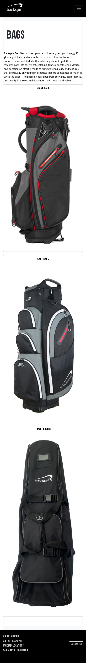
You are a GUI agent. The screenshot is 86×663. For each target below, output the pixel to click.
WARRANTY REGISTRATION (16, 650)
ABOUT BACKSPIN (11, 636)
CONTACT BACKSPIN (12, 641)
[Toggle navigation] (78, 8)
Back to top (76, 644)
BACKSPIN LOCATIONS (13, 645)
